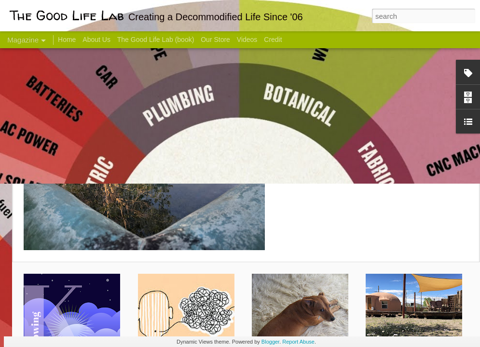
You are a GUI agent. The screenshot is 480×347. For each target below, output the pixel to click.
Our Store (215, 39)
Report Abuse (298, 342)
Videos (247, 39)
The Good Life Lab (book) (155, 39)
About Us (96, 39)
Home (67, 39)
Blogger (270, 342)
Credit (273, 39)
